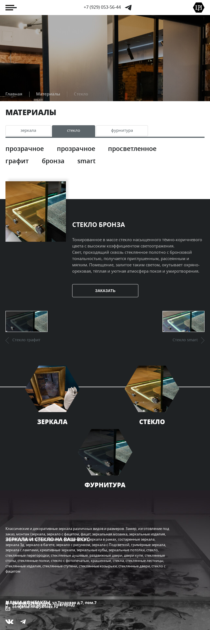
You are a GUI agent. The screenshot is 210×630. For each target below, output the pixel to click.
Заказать (115, 303)
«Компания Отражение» (38, 614)
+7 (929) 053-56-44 (102, 7)
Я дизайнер (25, 589)
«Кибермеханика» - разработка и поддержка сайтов (58, 620)
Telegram (128, 8)
